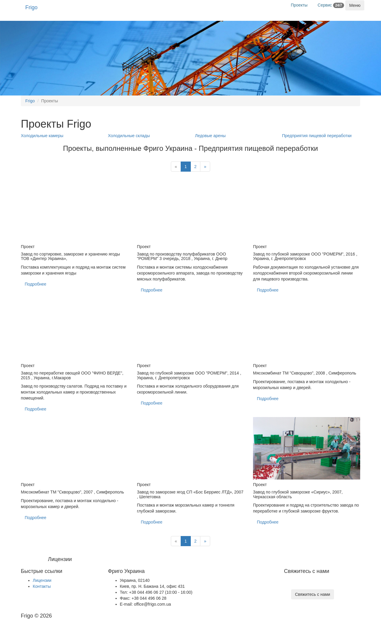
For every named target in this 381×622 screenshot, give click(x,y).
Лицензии (42, 580)
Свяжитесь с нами (312, 594)
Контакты (42, 586)
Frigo (31, 7)
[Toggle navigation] (354, 5)
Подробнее (35, 284)
